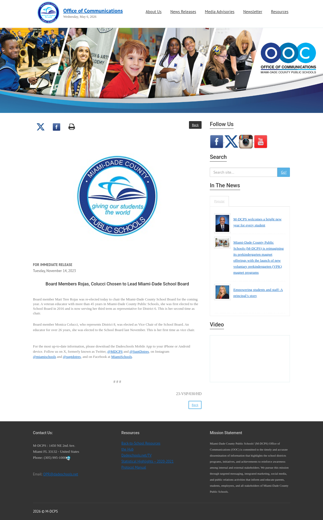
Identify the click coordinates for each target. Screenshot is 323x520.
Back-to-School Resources (140, 443)
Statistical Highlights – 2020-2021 (147, 461)
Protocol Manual (133, 467)
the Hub (127, 449)
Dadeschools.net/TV (136, 455)
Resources (280, 11)
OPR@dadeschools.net (60, 474)
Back (195, 125)
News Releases (183, 11)
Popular (219, 201)
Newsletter (252, 11)
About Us (153, 11)
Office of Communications (93, 10)
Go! (283, 172)
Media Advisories (219, 11)
